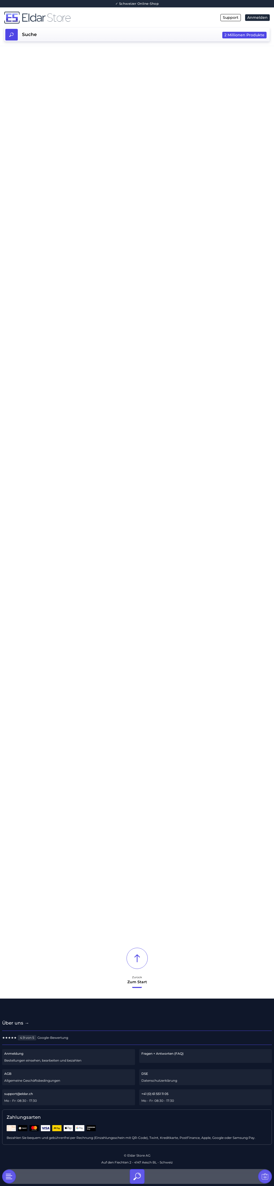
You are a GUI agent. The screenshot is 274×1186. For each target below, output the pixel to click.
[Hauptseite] (70, 18)
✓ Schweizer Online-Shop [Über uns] (137, 3)
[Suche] (137, 1176)
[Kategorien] (9, 1176)
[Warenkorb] (265, 1176)
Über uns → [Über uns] (15, 1023)
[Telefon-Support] (205, 1097)
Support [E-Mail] (230, 17)
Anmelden (257, 17)
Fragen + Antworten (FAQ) (162, 1053)
